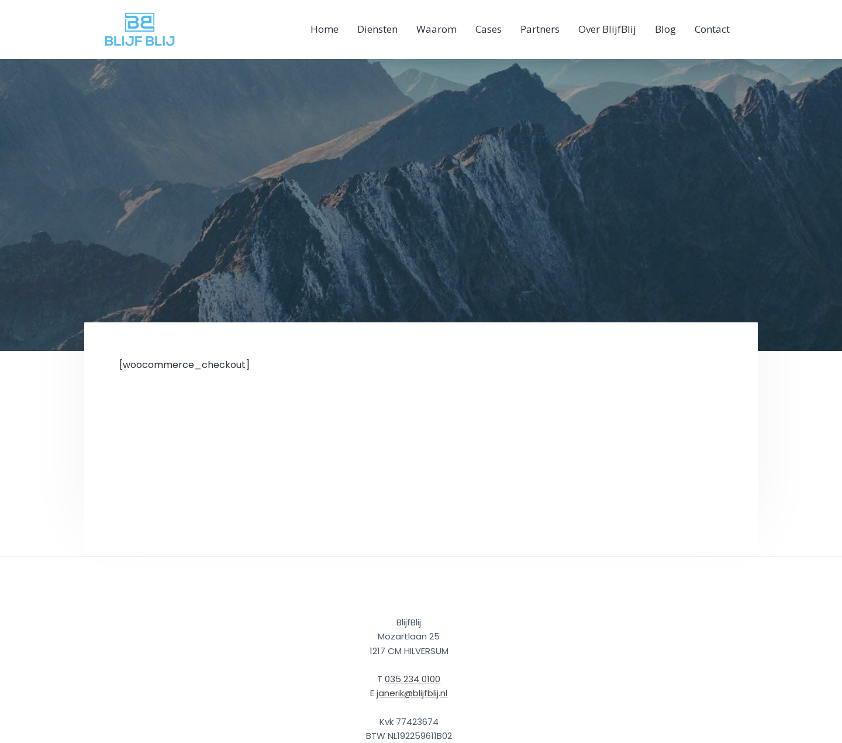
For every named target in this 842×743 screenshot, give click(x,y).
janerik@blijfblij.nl (412, 693)
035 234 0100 (412, 679)
